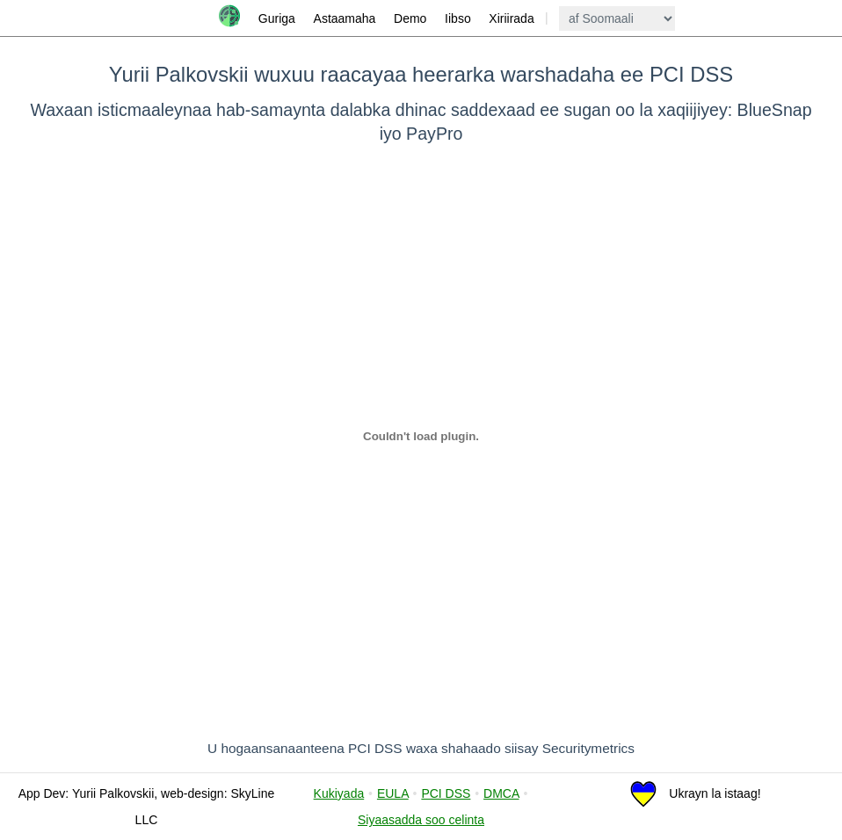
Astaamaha (345, 18)
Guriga (276, 18)
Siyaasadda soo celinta (421, 820)
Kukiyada (339, 793)
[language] (617, 18)
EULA (393, 793)
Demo (410, 18)
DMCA (501, 793)
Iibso (458, 18)
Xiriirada (511, 18)
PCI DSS (445, 793)
